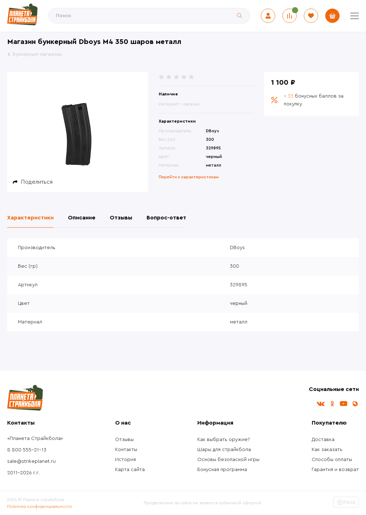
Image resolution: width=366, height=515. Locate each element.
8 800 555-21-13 (26, 449)
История (125, 459)
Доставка (323, 439)
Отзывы (124, 439)
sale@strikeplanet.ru (31, 461)
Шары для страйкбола (224, 449)
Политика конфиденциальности (39, 506)
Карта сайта (130, 469)
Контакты (126, 449)
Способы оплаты (332, 459)
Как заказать (327, 449)
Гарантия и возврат (335, 469)
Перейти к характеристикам (189, 177)
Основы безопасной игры (228, 459)
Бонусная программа (222, 469)
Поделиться (37, 182)
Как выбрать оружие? (223, 439)
